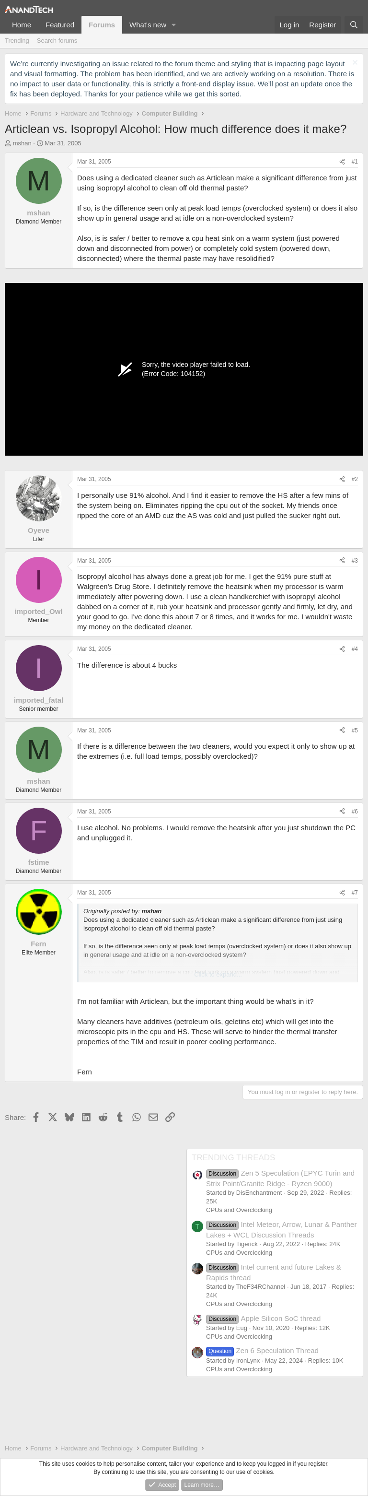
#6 (355, 811)
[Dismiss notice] (354, 64)
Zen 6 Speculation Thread (262, 1350)
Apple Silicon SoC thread (263, 1318)
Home (21, 25)
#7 (355, 892)
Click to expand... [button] (218, 974)
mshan (22, 143)
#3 (355, 560)
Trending (17, 40)
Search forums (57, 40)
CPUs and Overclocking (239, 1209)
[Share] (342, 161)
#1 (355, 161)
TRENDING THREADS (233, 1157)
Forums (102, 25)
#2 (355, 479)
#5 (355, 730)
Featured (60, 25)
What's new (147, 25)
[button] (174, 25)
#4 (355, 649)
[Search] (354, 25)
